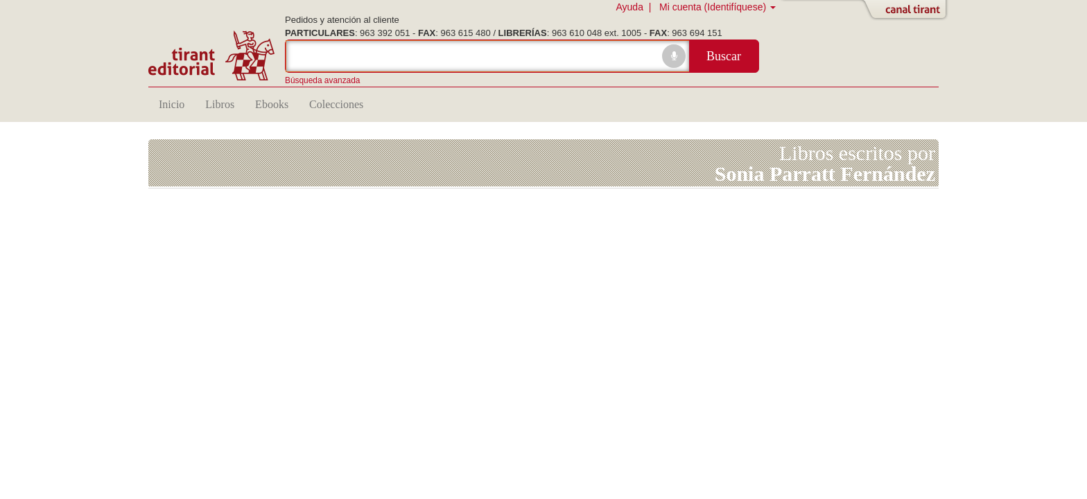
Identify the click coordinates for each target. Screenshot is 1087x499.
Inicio (171, 104)
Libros (219, 104)
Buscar (723, 56)
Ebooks (271, 104)
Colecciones (336, 104)
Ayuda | (636, 6)
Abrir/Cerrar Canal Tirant (907, 10)
